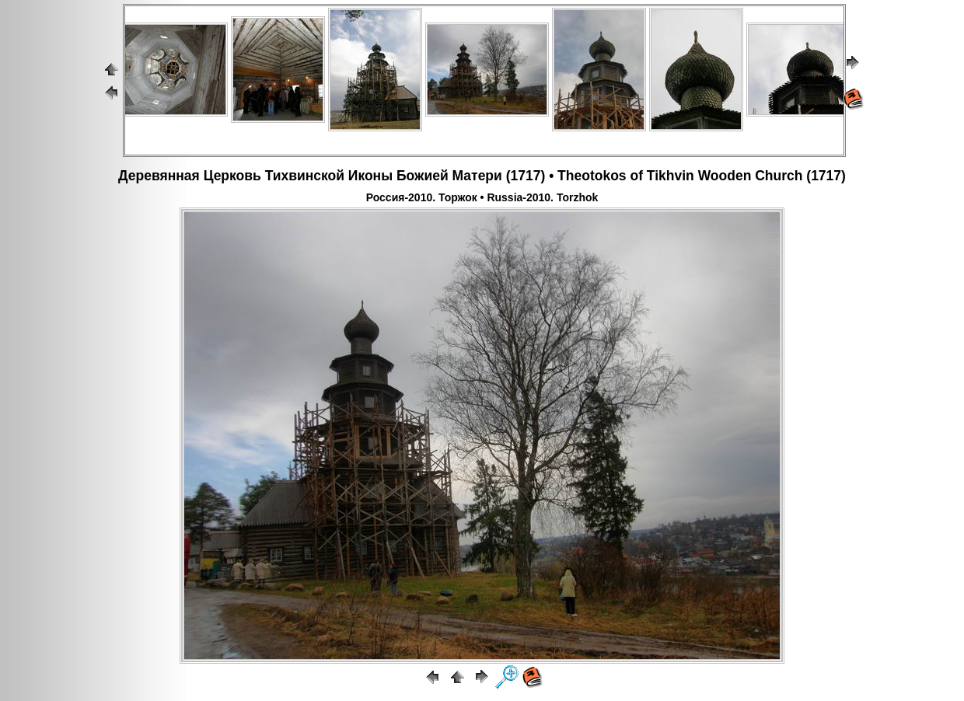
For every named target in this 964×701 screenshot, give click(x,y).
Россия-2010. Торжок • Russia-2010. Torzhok (482, 197)
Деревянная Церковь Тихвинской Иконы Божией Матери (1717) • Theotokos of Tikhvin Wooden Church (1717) (482, 175)
